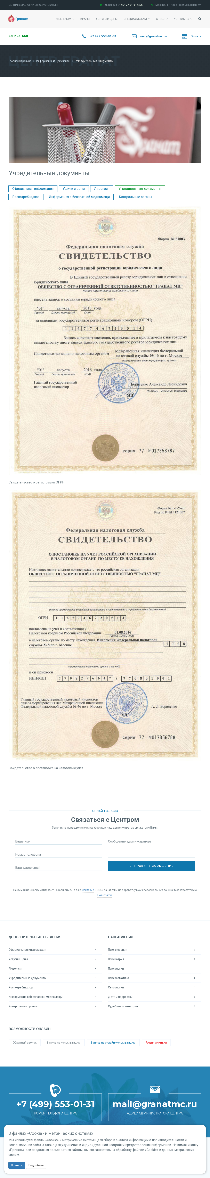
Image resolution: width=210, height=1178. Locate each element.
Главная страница (21, 61)
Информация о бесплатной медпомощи (79, 197)
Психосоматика (154, 977)
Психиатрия (154, 958)
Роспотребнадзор (26, 197)
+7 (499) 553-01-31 (55, 1103)
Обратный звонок (25, 1042)
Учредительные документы (140, 188)
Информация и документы (57, 61)
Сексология (154, 987)
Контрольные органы (135, 197)
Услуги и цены (74, 188)
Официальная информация (33, 188)
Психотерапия (154, 949)
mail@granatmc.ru (155, 1103)
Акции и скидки (156, 1042)
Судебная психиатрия (154, 1006)
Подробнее (36, 1165)
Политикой (104, 894)
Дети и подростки (154, 996)
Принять (17, 1165)
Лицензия (101, 188)
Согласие (88, 889)
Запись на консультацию (64, 1042)
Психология (154, 968)
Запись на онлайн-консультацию (113, 1042)
